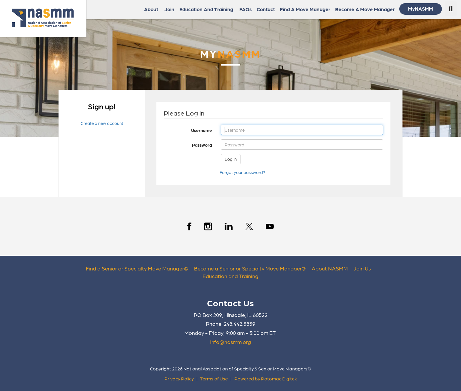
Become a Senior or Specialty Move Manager (248, 268)
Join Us (362, 268)
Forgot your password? (242, 172)
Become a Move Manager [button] (365, 9)
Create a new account (102, 123)
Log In (231, 159)
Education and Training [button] (206, 9)
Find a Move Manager (305, 9)
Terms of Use (214, 378)
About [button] (151, 9)
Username (185, 130)
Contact (266, 9)
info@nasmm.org (230, 341)
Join (169, 9)
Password (185, 144)
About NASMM (330, 268)
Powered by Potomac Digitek (265, 378)
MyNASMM (420, 8)
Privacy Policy (179, 378)
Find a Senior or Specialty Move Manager (135, 268)
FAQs (245, 9)
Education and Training (230, 276)
